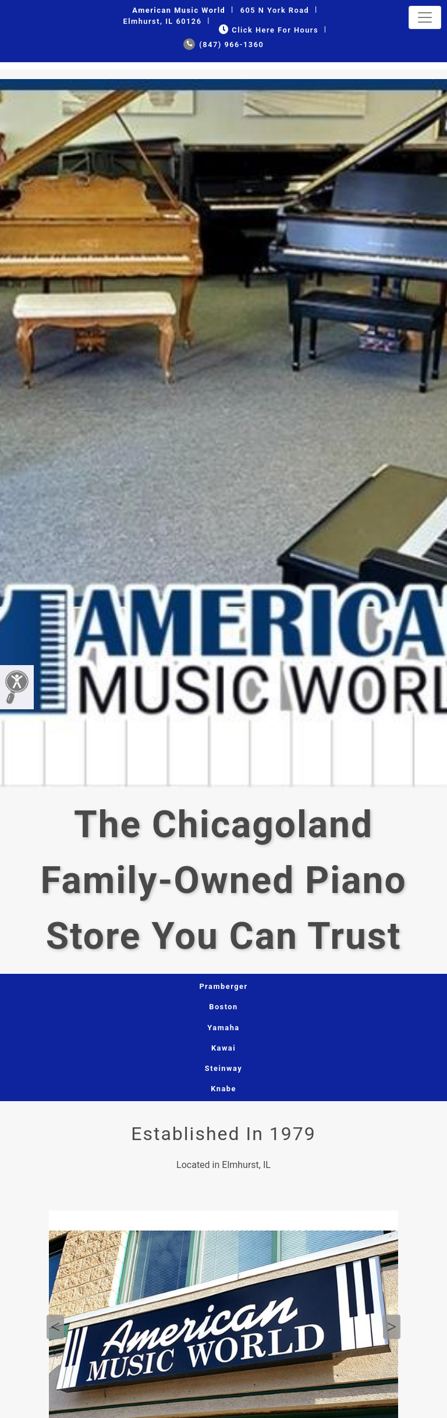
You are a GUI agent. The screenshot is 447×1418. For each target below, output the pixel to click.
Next (391, 1327)
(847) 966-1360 (223, 44)
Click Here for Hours (267, 30)
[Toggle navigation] (425, 17)
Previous (55, 1327)
